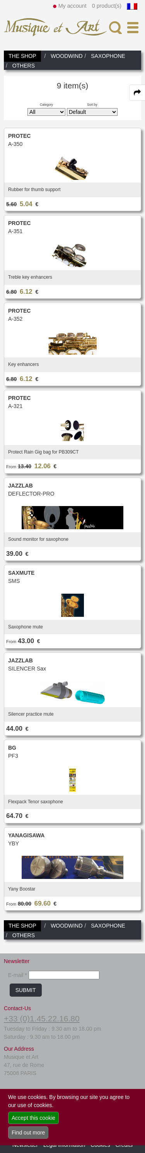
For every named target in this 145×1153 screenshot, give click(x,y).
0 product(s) (106, 6)
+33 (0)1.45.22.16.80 (42, 1018)
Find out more (28, 1132)
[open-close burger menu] (132, 27)
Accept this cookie (33, 1118)
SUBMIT (25, 990)
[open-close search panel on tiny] (115, 27)
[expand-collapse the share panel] (137, 92)
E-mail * (17, 975)
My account (72, 6)
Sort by (92, 105)
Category (46, 105)
